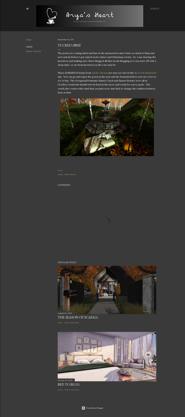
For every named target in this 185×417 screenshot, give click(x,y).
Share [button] (29, 39)
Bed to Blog (69, 384)
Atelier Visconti (33, 51)
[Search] (154, 8)
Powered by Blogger (92, 408)
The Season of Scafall (78, 317)
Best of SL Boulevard (145, 72)
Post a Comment (72, 323)
